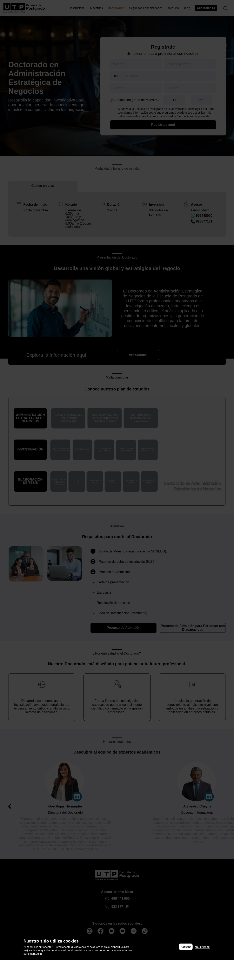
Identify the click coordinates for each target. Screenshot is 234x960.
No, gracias (202, 946)
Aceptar (186, 946)
